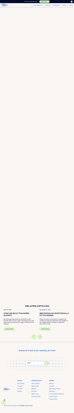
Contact (51, 386)
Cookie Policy (53, 396)
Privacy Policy (53, 399)
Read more (9, 329)
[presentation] (34, 368)
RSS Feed (52, 391)
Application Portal (54, 388)
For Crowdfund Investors (56, 394)
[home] (4, 5)
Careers (19, 391)
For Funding (20, 383)
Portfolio (34, 391)
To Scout (20, 388)
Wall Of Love (35, 394)
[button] (38, 5)
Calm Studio (35, 386)
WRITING (47, 5)
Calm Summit (35, 383)
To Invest (20, 386)
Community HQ (35, 396)
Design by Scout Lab (26, 405)
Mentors (34, 388)
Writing (51, 383)
